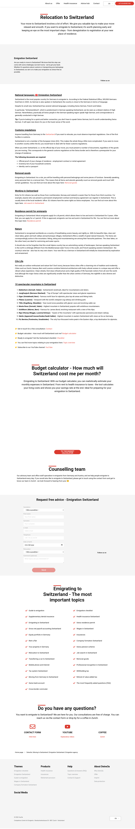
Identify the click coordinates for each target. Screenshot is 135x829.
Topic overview (69, 343)
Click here (32, 737)
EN (108, 4)
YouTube (49, 347)
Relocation (43, 551)
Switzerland (50, 134)
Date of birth (43, 544)
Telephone (43, 537)
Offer (58, 3)
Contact (96, 3)
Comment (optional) (43, 560)
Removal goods (71, 183)
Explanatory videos (67, 737)
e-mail (43, 530)
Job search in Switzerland (34, 203)
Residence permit (34, 221)
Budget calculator (69, 333)
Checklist (60, 338)
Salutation (43, 509)
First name (43, 516)
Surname (43, 523)
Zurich (102, 737)
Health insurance (70, 3)
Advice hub (85, 3)
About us (48, 3)
